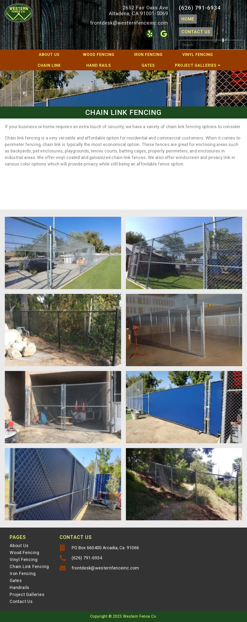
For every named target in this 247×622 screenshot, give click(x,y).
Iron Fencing (148, 54)
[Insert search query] (212, 45)
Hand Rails (98, 65)
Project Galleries (197, 65)
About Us (49, 54)
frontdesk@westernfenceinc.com (129, 23)
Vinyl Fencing (197, 54)
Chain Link (49, 65)
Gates (148, 65)
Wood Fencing (98, 54)
